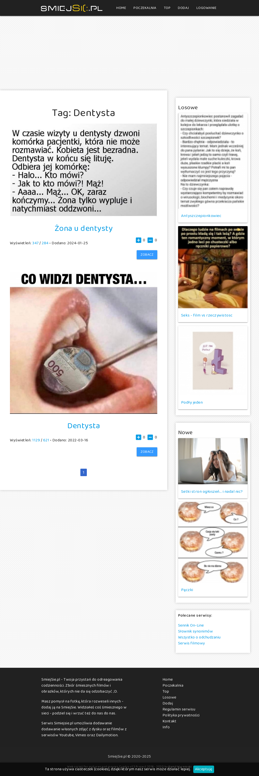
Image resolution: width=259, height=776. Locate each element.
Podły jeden (192, 402)
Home (121, 8)
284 (45, 243)
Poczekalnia (145, 8)
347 (35, 243)
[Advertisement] (129, 53)
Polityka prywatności (181, 715)
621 (46, 440)
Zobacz (147, 254)
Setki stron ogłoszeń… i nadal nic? (212, 491)
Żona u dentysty (84, 228)
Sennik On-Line (191, 625)
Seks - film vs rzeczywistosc (207, 315)
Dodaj (183, 8)
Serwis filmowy (191, 643)
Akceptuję (203, 769)
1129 (36, 440)
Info (166, 727)
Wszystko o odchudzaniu (199, 637)
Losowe (169, 697)
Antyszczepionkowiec (201, 215)
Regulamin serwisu (178, 709)
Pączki (187, 590)
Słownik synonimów (195, 631)
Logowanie (206, 8)
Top (167, 8)
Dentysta (83, 425)
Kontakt (169, 721)
